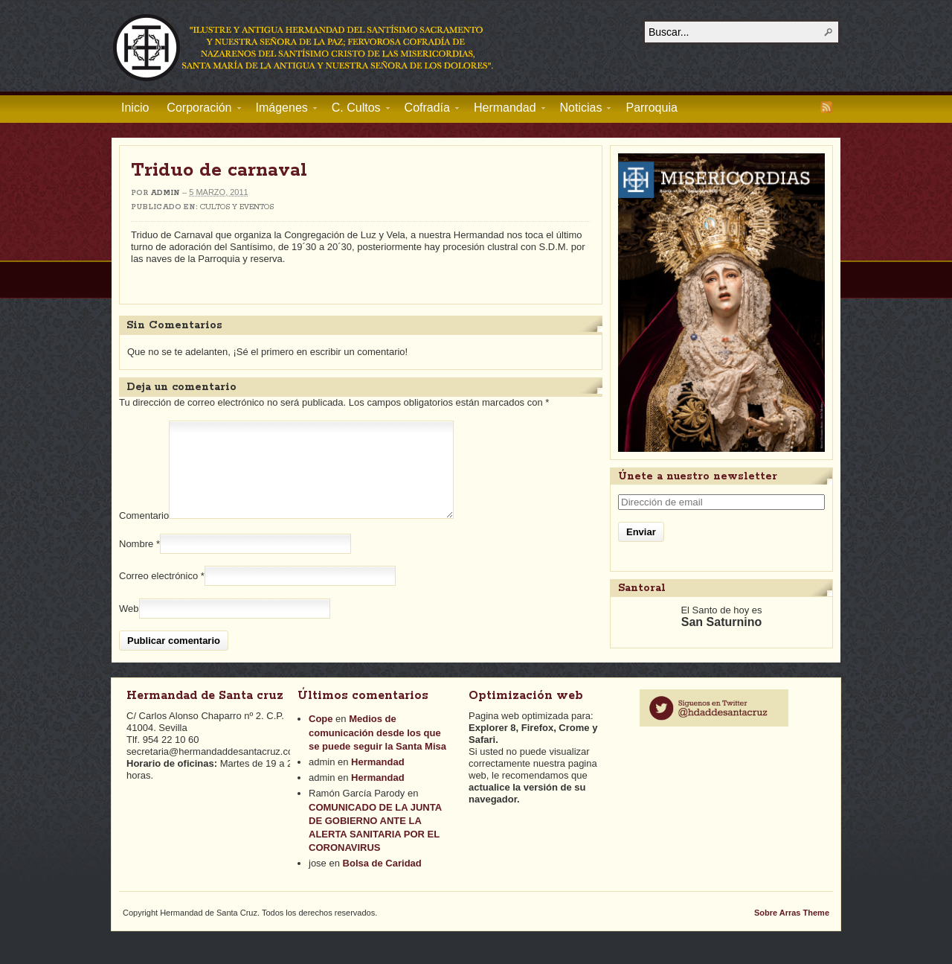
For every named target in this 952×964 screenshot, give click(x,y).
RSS (826, 107)
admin (165, 193)
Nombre (136, 561)
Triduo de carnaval (219, 170)
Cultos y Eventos (237, 207)
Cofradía (427, 110)
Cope (321, 736)
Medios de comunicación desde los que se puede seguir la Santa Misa (377, 750)
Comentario (144, 533)
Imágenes (282, 110)
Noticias (581, 110)
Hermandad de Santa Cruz (304, 47)
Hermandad (505, 110)
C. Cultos (356, 110)
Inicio (135, 107)
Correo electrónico (158, 593)
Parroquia (651, 107)
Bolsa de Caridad (382, 881)
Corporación (199, 110)
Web (129, 626)
